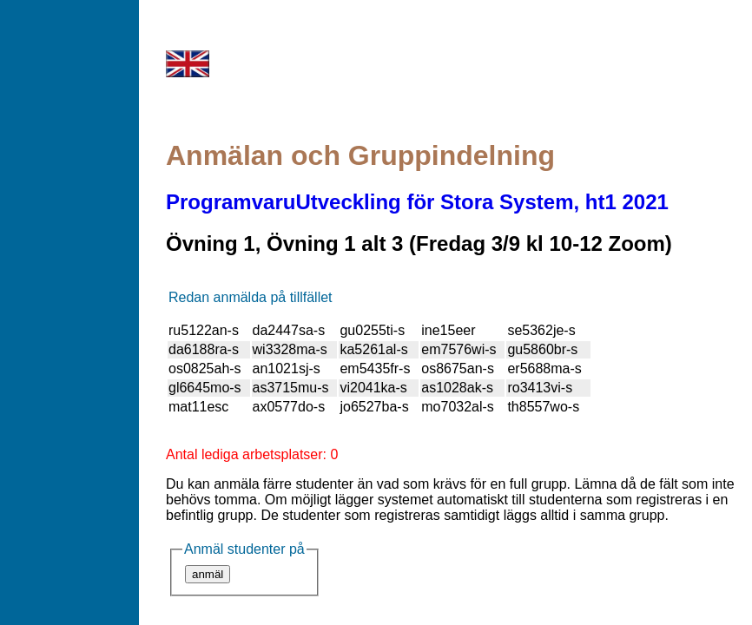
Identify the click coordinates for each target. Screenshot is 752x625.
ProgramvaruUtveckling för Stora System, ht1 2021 (417, 202)
